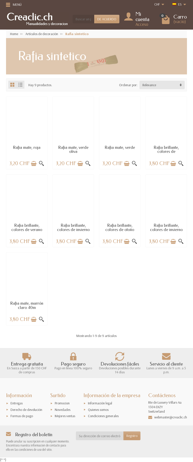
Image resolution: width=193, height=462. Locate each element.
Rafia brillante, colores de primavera (166, 151)
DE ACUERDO (106, 19)
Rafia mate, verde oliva (73, 149)
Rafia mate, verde (120, 147)
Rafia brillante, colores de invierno (73, 227)
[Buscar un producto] (83, 19)
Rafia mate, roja (26, 147)
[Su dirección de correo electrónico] (100, 435)
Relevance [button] (149, 85)
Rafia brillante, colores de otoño (119, 227)
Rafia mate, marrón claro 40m (26, 305)
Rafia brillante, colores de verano (26, 227)
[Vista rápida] (41, 163)
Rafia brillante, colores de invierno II (166, 229)
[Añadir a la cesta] (34, 163)
